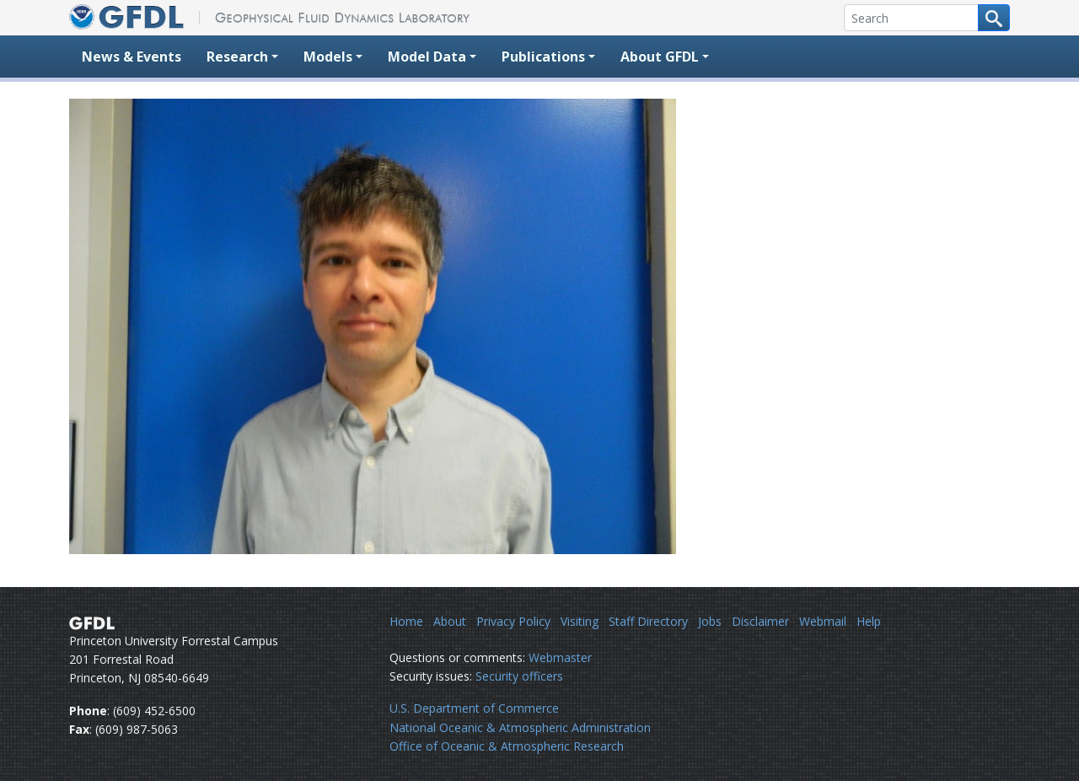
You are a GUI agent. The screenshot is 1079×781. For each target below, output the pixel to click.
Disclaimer (760, 621)
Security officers (519, 676)
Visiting (580, 621)
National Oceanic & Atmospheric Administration (520, 727)
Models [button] (327, 56)
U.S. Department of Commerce (474, 708)
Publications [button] (543, 56)
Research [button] (237, 56)
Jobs (710, 621)
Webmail (822, 621)
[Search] (911, 17)
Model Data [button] (427, 56)
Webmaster (560, 657)
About (449, 621)
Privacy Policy (513, 621)
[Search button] (994, 17)
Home (406, 621)
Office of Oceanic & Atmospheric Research (506, 746)
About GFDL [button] (659, 56)
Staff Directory (648, 621)
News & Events (131, 56)
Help (868, 621)
